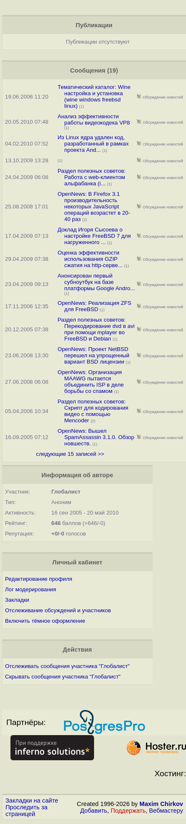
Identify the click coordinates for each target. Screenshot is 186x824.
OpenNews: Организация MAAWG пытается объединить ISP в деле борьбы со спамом (91, 381)
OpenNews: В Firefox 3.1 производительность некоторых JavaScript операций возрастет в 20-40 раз (94, 206)
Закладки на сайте (31, 800)
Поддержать (128, 810)
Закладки (17, 600)
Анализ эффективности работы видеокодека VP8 (94, 119)
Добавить (93, 810)
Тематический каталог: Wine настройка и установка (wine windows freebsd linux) (94, 96)
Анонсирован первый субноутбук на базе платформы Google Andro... (96, 282)
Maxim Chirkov (161, 804)
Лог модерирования (30, 589)
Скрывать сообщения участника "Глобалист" (62, 676)
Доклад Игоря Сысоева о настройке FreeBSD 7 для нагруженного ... (94, 235)
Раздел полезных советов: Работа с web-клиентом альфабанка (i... (92, 177)
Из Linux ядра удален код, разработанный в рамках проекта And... (93, 143)
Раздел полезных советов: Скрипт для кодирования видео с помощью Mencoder (93, 411)
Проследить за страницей (26, 810)
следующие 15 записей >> (70, 454)
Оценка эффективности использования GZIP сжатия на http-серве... (90, 259)
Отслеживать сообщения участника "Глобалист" (67, 666)
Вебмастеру (166, 810)
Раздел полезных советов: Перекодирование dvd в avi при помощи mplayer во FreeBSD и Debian (96, 329)
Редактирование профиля (38, 579)
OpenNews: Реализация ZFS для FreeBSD (94, 306)
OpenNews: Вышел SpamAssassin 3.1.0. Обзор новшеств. (96, 437)
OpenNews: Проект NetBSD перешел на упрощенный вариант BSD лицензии (94, 355)
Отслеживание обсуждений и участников (58, 610)
